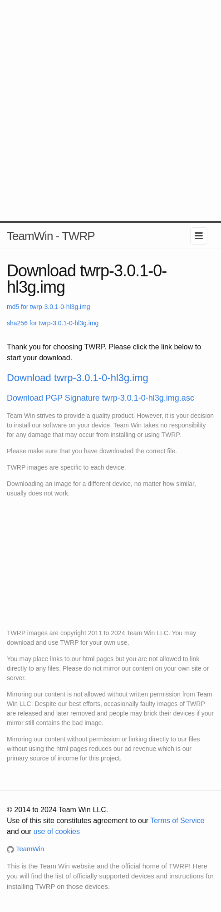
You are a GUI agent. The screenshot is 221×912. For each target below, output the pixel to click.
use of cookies (57, 831)
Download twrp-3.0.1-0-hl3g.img (77, 377)
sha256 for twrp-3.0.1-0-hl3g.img (52, 323)
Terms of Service (177, 820)
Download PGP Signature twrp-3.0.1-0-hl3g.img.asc (100, 397)
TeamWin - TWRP (51, 236)
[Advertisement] (110, 110)
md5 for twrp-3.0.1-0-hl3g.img (48, 306)
